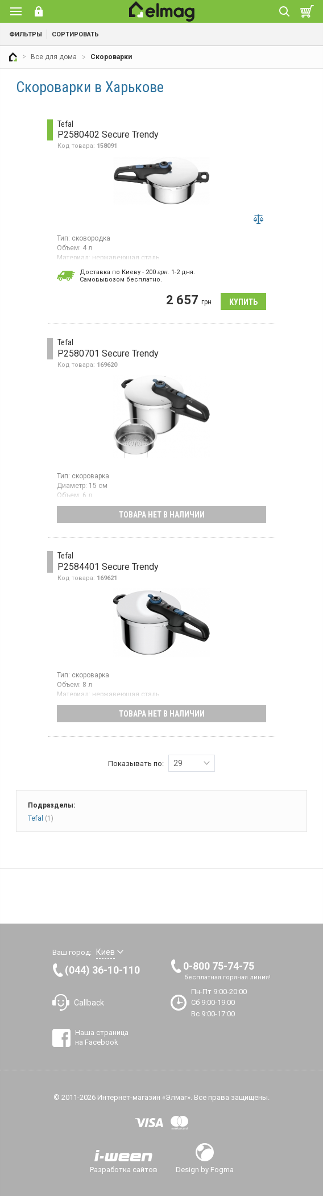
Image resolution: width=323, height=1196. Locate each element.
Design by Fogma (205, 1169)
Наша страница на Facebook (102, 1037)
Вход (38, 11)
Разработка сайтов (124, 1169)
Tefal (40, 818)
